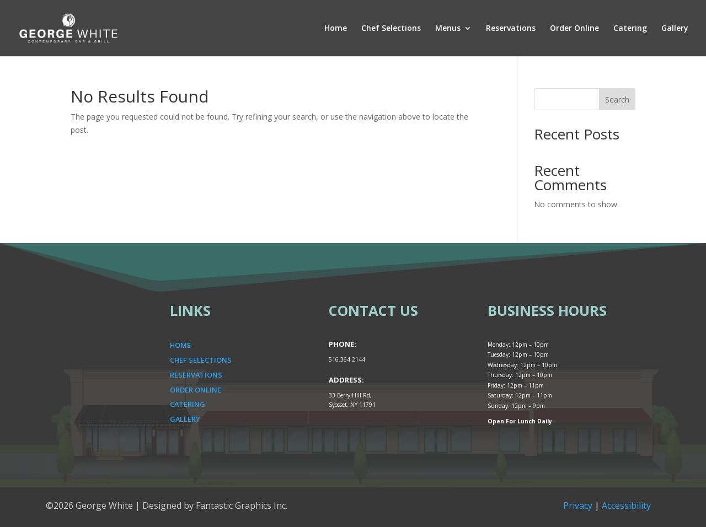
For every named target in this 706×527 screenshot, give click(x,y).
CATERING (187, 404)
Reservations (511, 28)
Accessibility (626, 505)
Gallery (674, 28)
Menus (448, 28)
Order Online (574, 28)
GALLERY (185, 419)
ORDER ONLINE (195, 390)
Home (335, 28)
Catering (630, 28)
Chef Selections (391, 28)
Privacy (577, 505)
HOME (180, 345)
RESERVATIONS (196, 375)
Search (617, 99)
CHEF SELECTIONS (201, 360)
